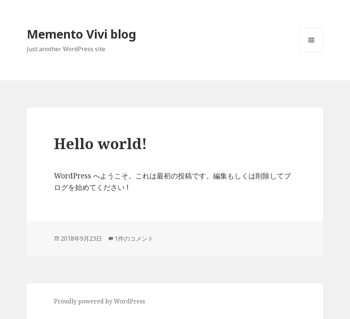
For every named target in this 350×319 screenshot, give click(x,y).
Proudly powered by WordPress (99, 301)
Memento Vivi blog (81, 34)
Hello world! (100, 143)
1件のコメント (134, 238)
